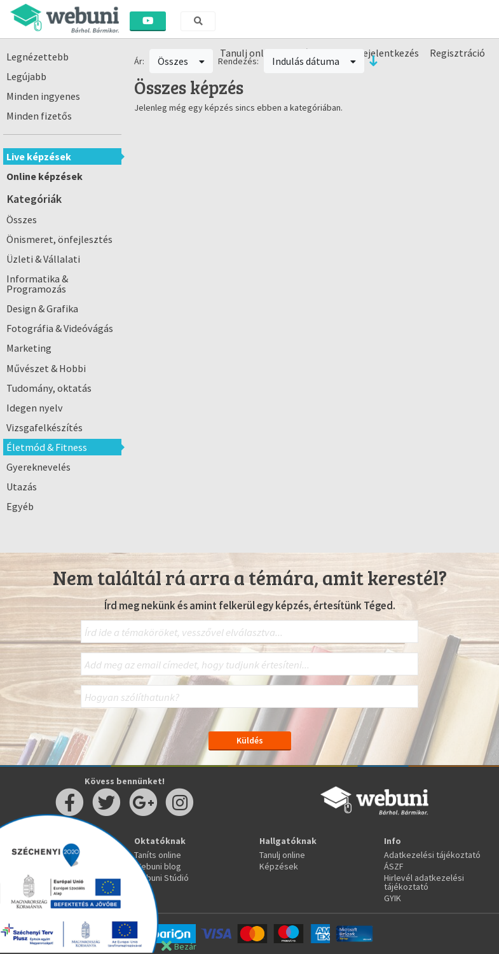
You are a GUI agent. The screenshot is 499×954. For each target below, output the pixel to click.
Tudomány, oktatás (49, 388)
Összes (21, 219)
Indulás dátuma (314, 61)
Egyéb (20, 506)
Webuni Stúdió (161, 877)
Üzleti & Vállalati (43, 258)
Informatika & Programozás (37, 283)
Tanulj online (282, 855)
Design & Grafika (42, 308)
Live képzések (38, 156)
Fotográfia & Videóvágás (59, 328)
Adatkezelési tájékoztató (432, 855)
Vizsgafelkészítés (44, 427)
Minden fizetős (39, 115)
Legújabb (26, 76)
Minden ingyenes (43, 96)
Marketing (28, 348)
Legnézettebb (37, 56)
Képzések (278, 866)
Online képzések (44, 176)
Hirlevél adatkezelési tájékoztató (424, 882)
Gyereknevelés (38, 466)
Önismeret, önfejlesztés (59, 239)
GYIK (392, 898)
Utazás (21, 486)
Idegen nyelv (34, 407)
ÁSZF (394, 866)
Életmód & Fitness (46, 447)
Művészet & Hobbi (46, 368)
